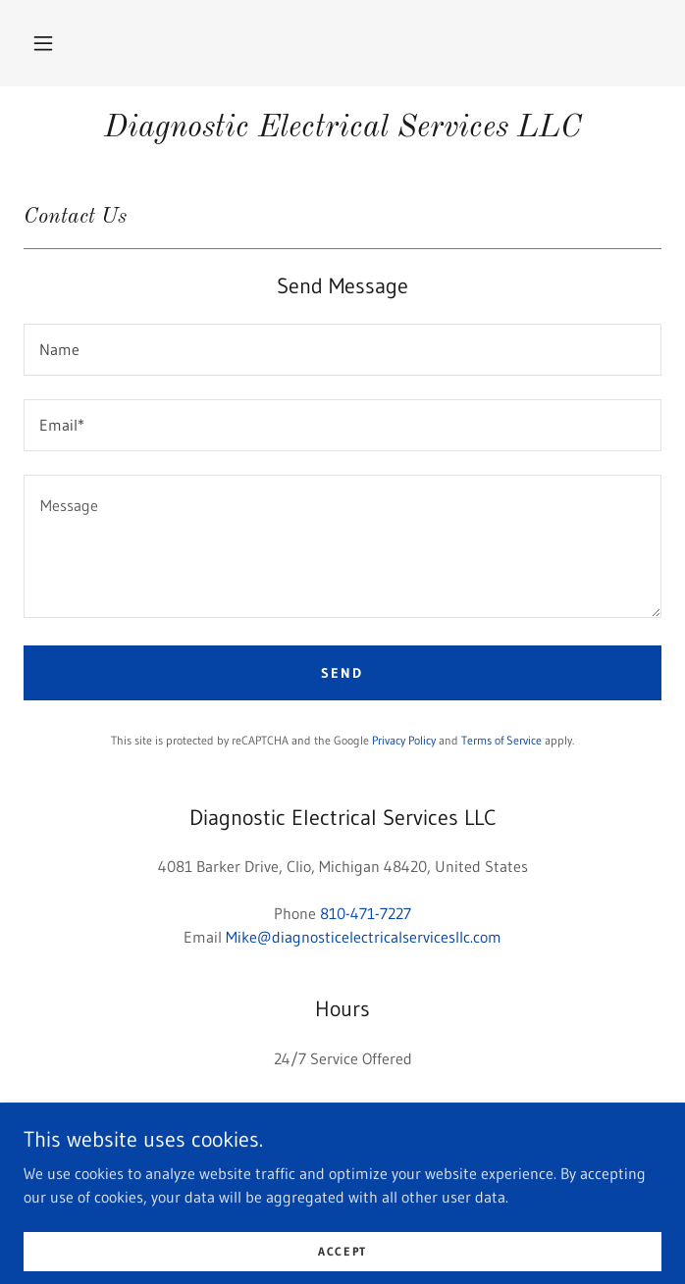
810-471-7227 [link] (365, 913)
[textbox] (342, 350)
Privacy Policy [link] (404, 740)
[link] (342, 128)
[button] (43, 43)
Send (342, 673)
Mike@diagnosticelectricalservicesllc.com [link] (363, 937)
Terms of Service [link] (501, 740)
